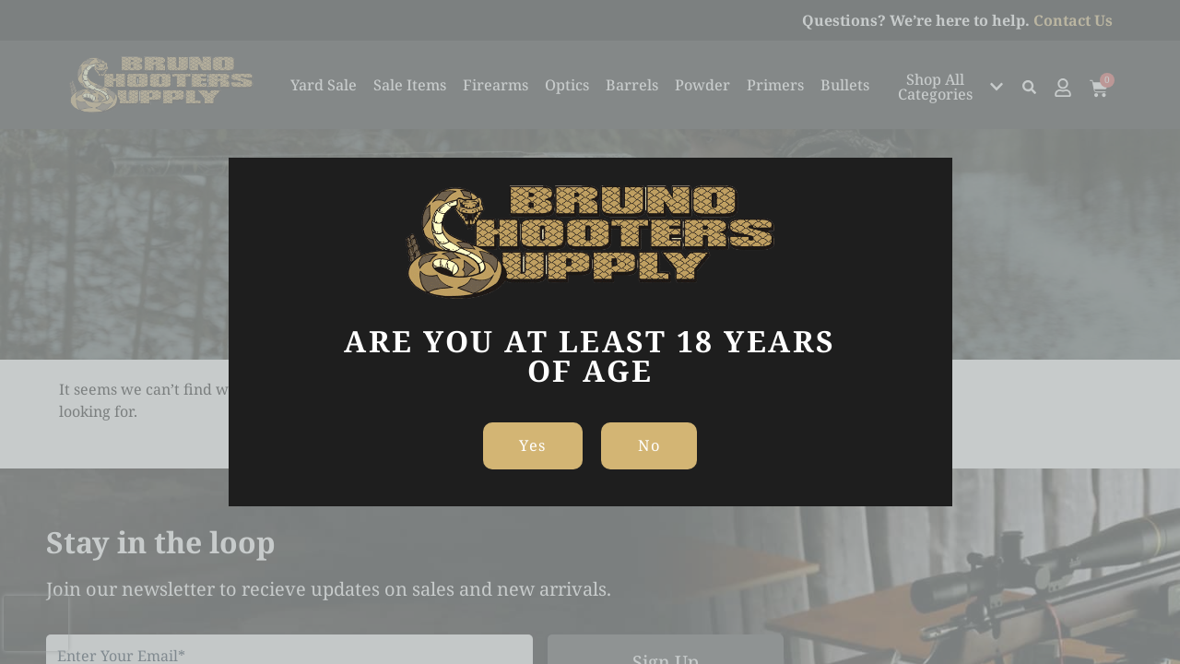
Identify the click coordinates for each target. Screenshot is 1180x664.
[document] (590, 332)
